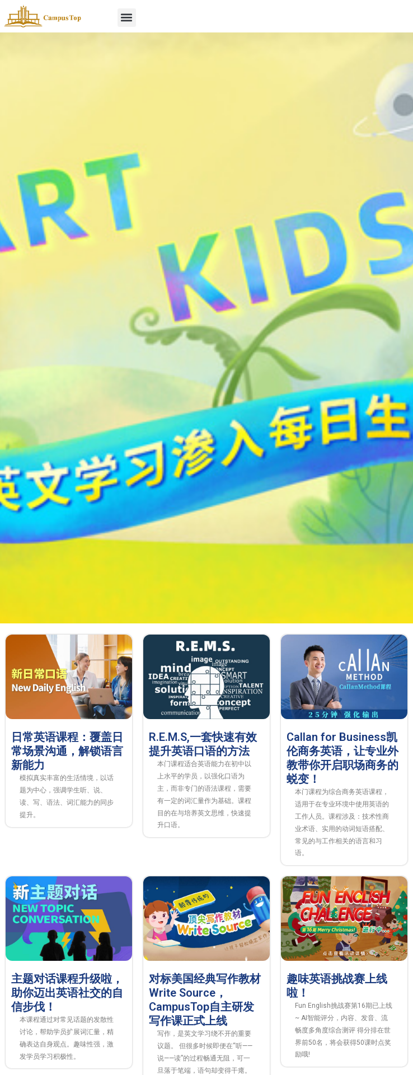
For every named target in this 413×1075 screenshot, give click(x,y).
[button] (127, 17)
